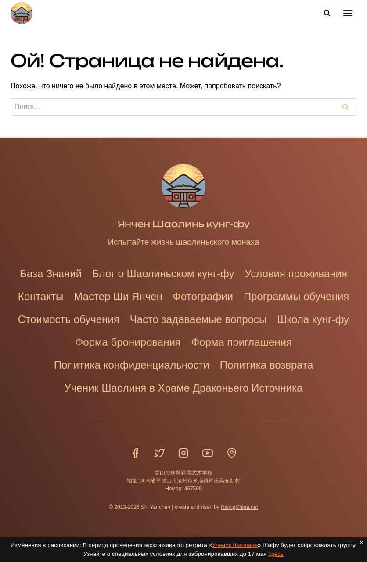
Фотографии (203, 296)
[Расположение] (231, 453)
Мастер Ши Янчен (118, 296)
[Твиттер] (159, 453)
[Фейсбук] (135, 453)
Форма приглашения (241, 342)
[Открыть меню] (347, 13)
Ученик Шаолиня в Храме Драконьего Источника (184, 388)
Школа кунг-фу (313, 319)
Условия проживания (296, 273)
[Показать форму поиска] (327, 13)
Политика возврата (266, 365)
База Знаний (51, 273)
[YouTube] (207, 453)
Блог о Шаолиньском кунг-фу (163, 273)
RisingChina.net (239, 507)
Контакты (41, 296)
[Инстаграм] (183, 453)
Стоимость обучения (68, 319)
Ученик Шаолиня (235, 545)
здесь (276, 554)
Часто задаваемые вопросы (198, 319)
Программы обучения (296, 296)
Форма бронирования (128, 342)
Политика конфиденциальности (131, 365)
